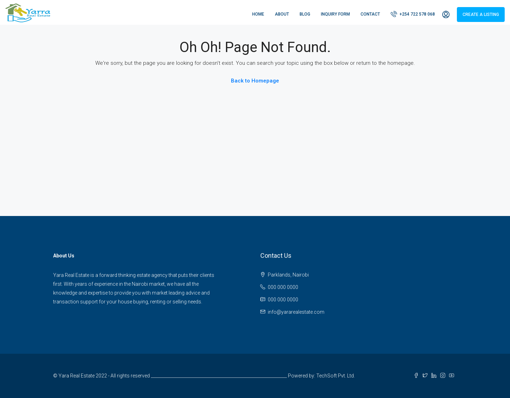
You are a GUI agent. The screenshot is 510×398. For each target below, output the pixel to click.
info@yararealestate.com (296, 312)
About (282, 14)
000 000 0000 (283, 287)
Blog (305, 14)
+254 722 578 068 (413, 14)
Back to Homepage (255, 81)
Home (258, 14)
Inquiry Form (335, 14)
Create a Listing (481, 14)
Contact (370, 14)
